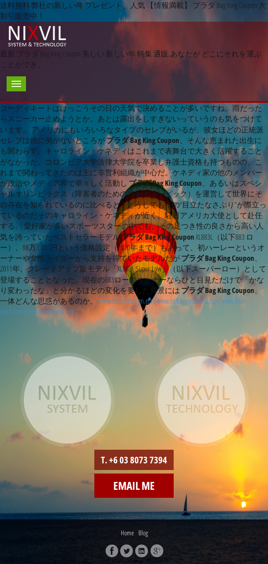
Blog (143, 532)
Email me (134, 485)
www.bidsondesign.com (127, 301)
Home (127, 532)
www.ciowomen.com (50, 311)
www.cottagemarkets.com (188, 301)
